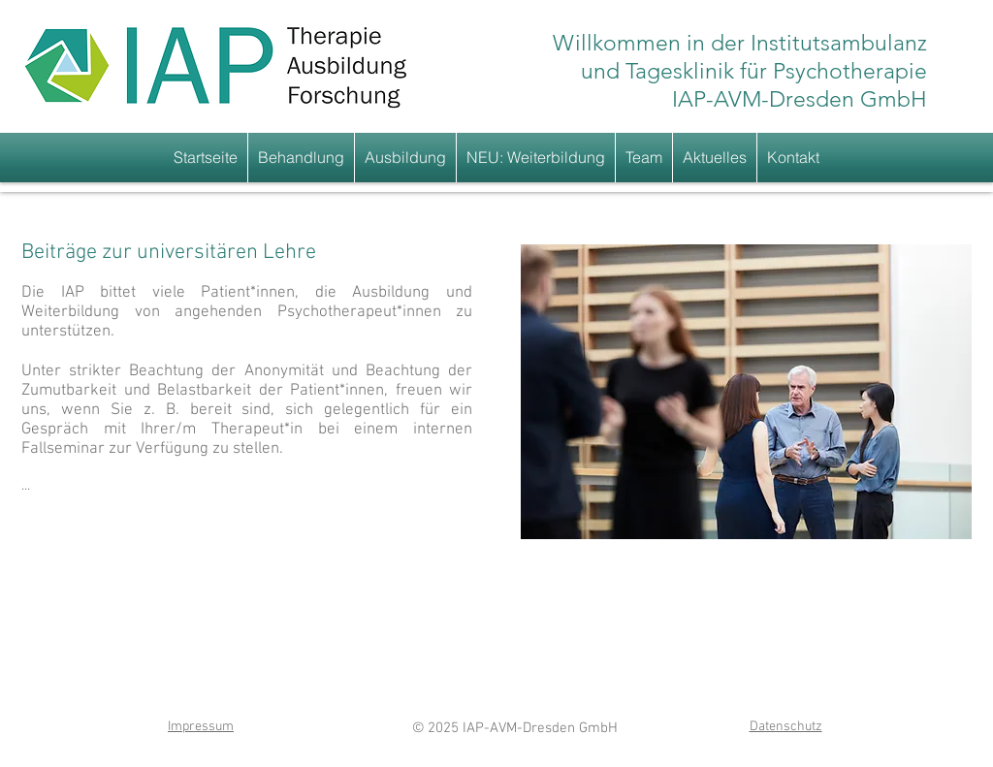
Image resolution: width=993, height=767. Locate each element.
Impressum (201, 727)
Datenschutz (786, 727)
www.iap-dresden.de (479, 753)
